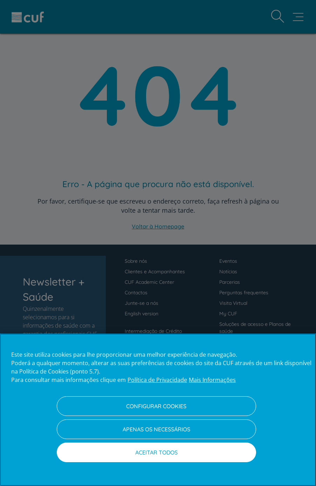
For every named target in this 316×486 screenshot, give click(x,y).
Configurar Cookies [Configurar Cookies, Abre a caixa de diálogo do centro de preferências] (156, 406)
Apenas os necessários (156, 429)
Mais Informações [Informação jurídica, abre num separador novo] (212, 380)
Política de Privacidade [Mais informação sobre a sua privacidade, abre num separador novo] (157, 380)
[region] (158, 410)
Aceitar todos (156, 452)
